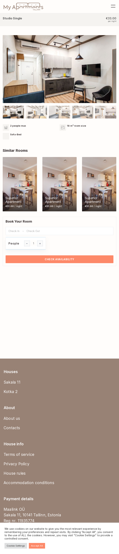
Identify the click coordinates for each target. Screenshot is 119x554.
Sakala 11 (12, 382)
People (13, 243)
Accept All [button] (37, 545)
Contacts (12, 428)
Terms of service (19, 454)
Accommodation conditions (29, 482)
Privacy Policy (16, 464)
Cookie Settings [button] (16, 545)
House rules (15, 473)
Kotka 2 (11, 391)
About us (12, 418)
